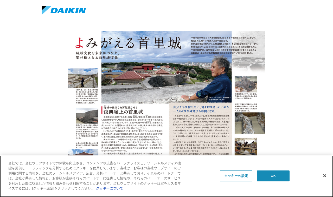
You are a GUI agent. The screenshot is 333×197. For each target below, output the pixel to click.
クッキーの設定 (236, 176)
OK (273, 176)
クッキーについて (109, 188)
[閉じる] (324, 175)
